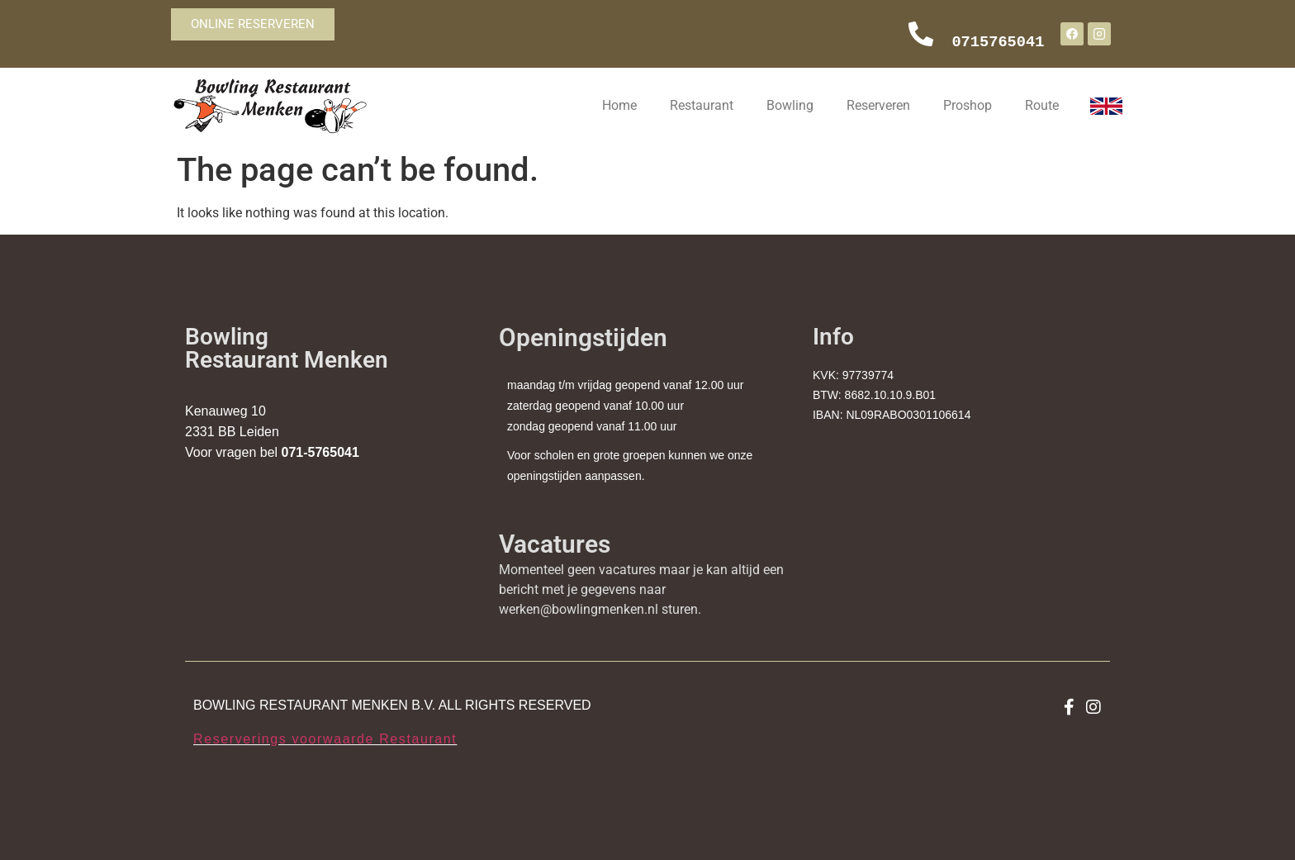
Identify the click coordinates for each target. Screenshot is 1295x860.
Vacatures (554, 544)
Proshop (967, 105)
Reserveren (878, 105)
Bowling (790, 105)
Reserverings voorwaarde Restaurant (325, 739)
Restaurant (701, 105)
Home (619, 105)
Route (1042, 105)
